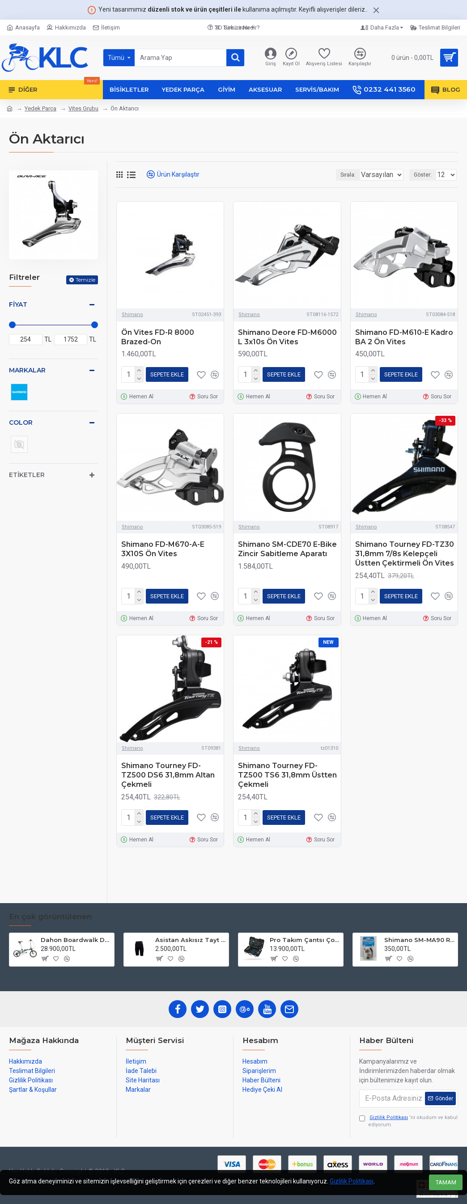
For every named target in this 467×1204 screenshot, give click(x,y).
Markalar (27, 370)
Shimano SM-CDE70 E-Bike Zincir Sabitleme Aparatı (287, 547)
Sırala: (336, 175)
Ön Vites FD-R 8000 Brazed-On (157, 337)
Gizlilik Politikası (352, 1181)
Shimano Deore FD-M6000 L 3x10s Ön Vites (287, 337)
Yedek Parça (40, 108)
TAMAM (446, 1182)
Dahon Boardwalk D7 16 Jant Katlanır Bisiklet (76, 939)
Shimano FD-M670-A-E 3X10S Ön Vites (162, 547)
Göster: (425, 175)
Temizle (85, 279)
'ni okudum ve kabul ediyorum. (408, 1121)
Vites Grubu (83, 108)
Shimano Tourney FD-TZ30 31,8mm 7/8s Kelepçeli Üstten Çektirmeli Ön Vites (404, 552)
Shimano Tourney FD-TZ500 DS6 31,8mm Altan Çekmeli (168, 771)
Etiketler (27, 475)
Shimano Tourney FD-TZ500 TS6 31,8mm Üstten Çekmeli (287, 771)
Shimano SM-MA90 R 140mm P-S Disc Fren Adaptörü (419, 939)
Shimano (132, 314)
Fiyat (18, 304)
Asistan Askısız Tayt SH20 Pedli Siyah (190, 939)
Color (21, 422)
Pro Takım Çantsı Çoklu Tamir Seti (305, 939)
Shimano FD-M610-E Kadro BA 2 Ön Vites (404, 337)
